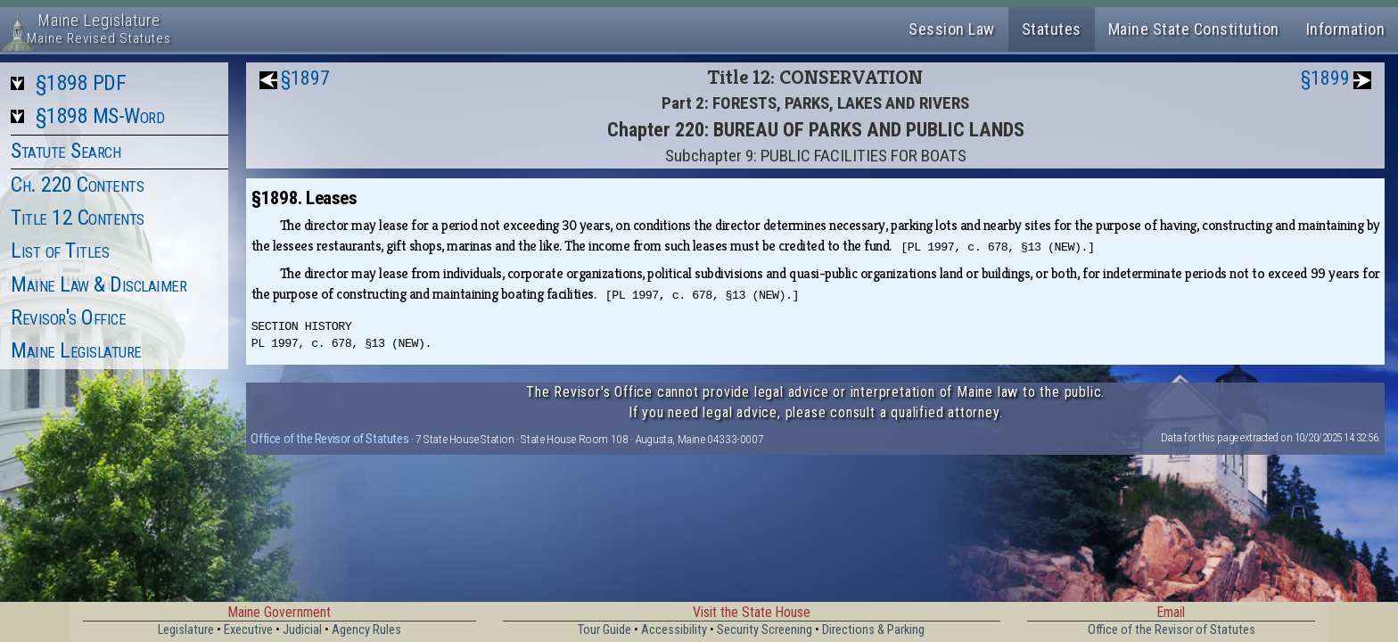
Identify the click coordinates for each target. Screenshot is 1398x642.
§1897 (305, 78)
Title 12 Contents (77, 217)
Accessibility (674, 630)
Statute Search (65, 150)
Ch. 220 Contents (77, 184)
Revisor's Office (68, 317)
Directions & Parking (873, 630)
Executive (248, 630)
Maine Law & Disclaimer (98, 284)
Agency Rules (366, 630)
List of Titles (60, 250)
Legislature (186, 630)
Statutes (1051, 29)
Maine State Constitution (1193, 29)
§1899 (1325, 78)
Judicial (302, 630)
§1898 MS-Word (100, 115)
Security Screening (764, 630)
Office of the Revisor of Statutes (329, 439)
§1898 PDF (81, 82)
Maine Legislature (76, 350)
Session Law (952, 29)
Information (1346, 29)
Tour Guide (604, 630)
